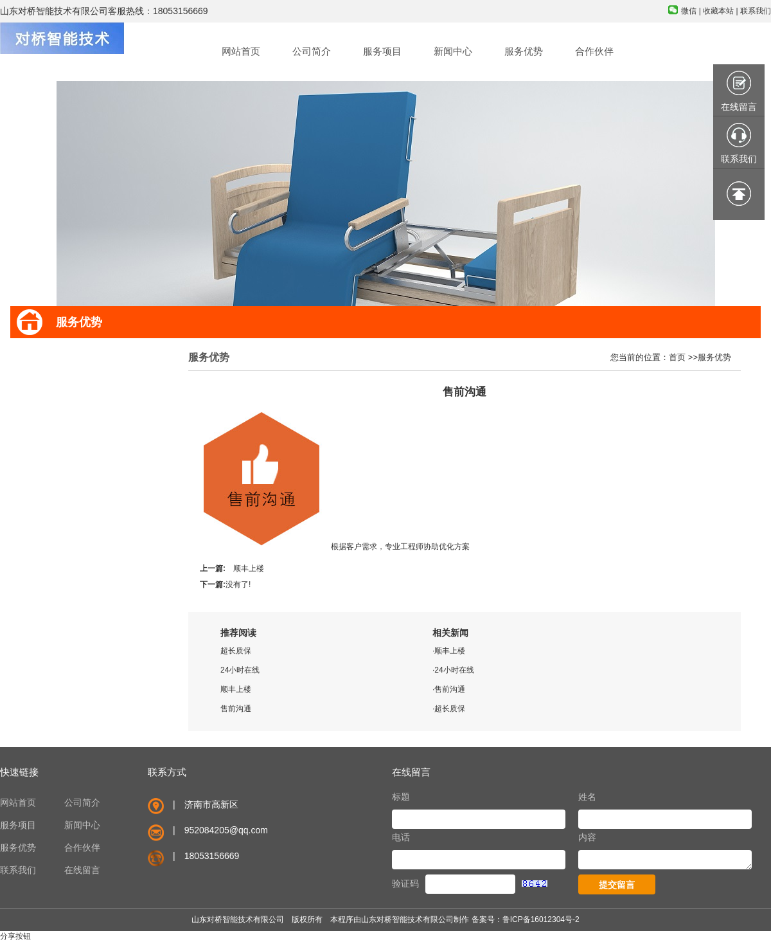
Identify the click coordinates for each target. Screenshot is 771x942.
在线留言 (82, 870)
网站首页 (18, 802)
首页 (677, 357)
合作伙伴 (82, 847)
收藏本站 (718, 10)
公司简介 (82, 802)
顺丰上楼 (248, 568)
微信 (688, 10)
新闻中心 (82, 825)
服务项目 (18, 825)
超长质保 (235, 650)
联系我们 (755, 10)
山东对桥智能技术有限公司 (407, 919)
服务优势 (714, 357)
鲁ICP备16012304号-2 (541, 919)
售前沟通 (235, 708)
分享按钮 (15, 936)
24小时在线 (240, 670)
